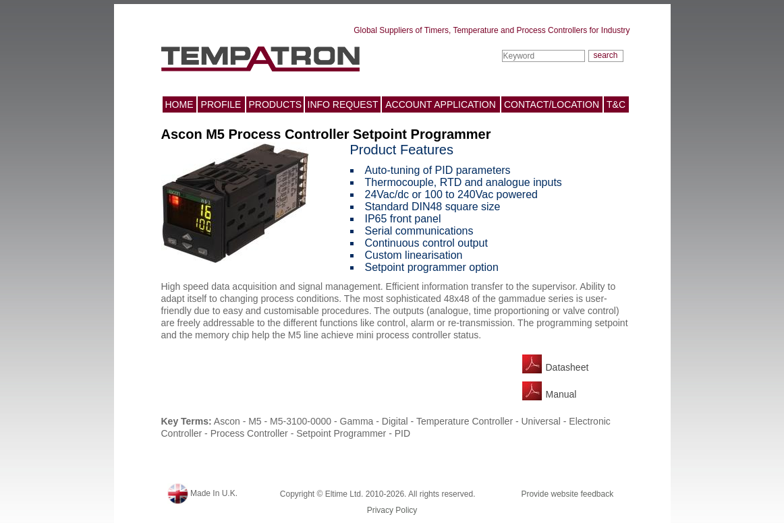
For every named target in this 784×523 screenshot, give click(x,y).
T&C (616, 104)
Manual (561, 394)
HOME (179, 104)
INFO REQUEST (343, 104)
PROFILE (221, 104)
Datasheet (567, 367)
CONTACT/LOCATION (551, 104)
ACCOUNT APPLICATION (440, 104)
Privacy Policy (392, 510)
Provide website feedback (567, 494)
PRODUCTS (275, 104)
